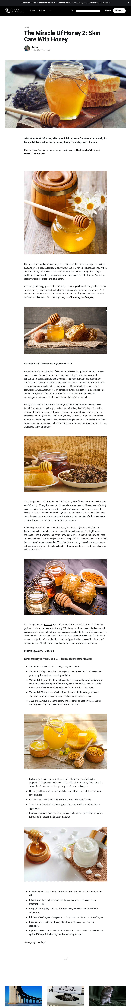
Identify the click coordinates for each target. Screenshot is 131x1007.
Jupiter (35, 47)
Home (32, 11)
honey (26, 27)
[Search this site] (72, 10)
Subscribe (119, 10)
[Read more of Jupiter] (27, 48)
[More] (50, 10)
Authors (42, 11)
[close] (128, 3)
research (74, 371)
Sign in (108, 10)
